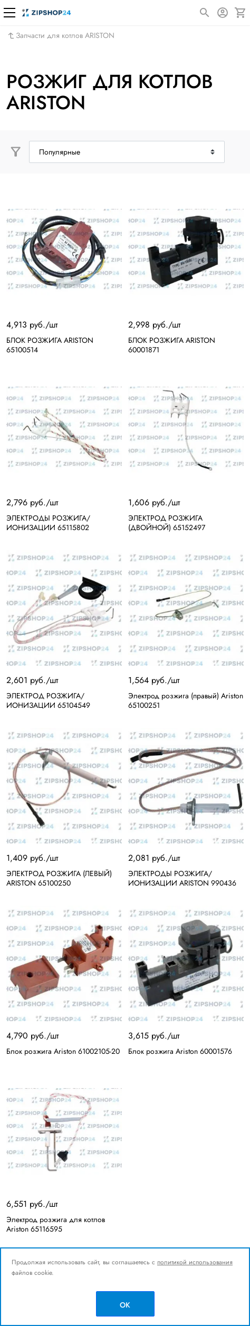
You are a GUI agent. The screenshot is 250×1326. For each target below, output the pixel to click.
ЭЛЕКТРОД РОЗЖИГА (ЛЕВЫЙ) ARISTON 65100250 (59, 878)
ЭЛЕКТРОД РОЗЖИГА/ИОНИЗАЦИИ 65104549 (48, 700)
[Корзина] (240, 12)
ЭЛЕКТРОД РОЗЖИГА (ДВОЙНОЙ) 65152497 (166, 523)
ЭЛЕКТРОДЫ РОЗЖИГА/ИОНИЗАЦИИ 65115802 (48, 523)
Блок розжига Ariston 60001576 (180, 1051)
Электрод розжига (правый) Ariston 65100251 (185, 700)
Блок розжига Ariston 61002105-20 (63, 1051)
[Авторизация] (222, 12)
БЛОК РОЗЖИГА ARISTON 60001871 (171, 345)
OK (125, 1305)
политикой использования (195, 1262)
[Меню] (9, 12)
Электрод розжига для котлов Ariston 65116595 (55, 1224)
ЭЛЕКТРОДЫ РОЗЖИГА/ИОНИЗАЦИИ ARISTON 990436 (182, 878)
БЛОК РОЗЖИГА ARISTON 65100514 (49, 345)
